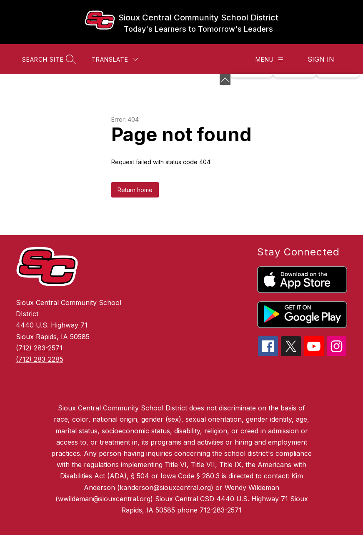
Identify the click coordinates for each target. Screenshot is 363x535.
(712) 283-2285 (39, 359)
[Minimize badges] (225, 79)
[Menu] (269, 59)
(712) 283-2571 (39, 348)
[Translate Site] (114, 59)
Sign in (321, 59)
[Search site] (48, 59)
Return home (135, 189)
